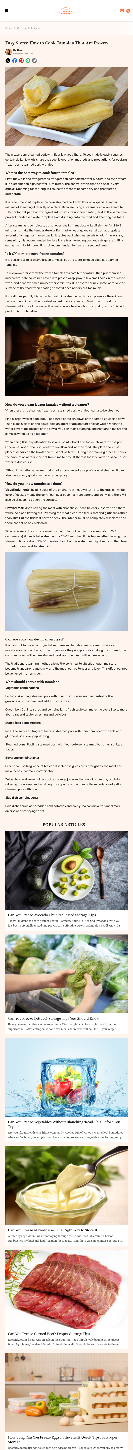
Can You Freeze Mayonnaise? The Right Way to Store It (52, 1230)
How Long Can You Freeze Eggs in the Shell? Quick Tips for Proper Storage (63, 1439)
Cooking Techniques (28, 28)
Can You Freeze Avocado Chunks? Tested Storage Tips (52, 915)
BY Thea (17, 50)
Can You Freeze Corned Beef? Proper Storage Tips (49, 1333)
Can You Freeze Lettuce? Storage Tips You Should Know (53, 1018)
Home (8, 28)
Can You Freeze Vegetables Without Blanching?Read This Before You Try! (64, 1124)
